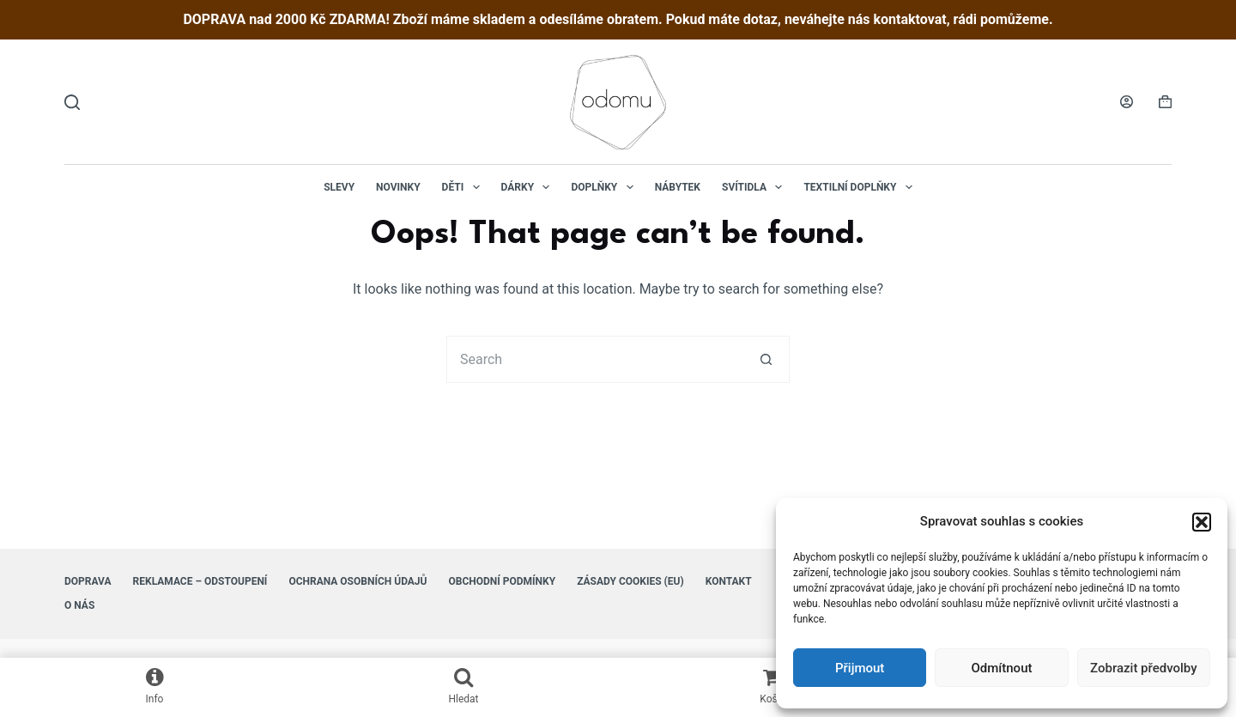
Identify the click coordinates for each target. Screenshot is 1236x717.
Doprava (88, 581)
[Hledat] (72, 102)
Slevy (339, 187)
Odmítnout (1002, 668)
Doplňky (605, 187)
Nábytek (677, 187)
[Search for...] (594, 359)
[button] (1201, 522)
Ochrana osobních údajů (357, 581)
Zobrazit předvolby (1143, 668)
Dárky (529, 187)
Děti (464, 187)
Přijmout (859, 668)
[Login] (1126, 101)
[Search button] (766, 359)
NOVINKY (398, 187)
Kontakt (729, 581)
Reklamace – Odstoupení (200, 581)
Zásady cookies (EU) (630, 581)
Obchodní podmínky (501, 581)
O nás (79, 605)
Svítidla (755, 187)
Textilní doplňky (860, 187)
